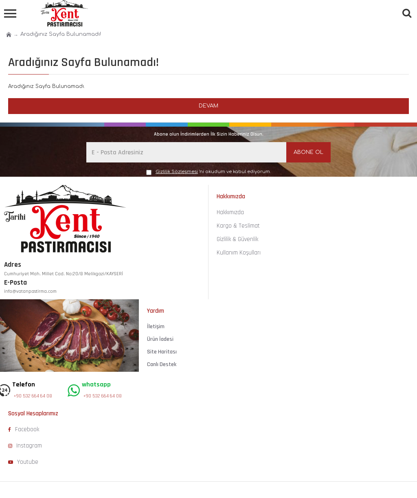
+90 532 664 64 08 (32, 396)
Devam (208, 106)
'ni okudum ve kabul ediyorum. (208, 172)
